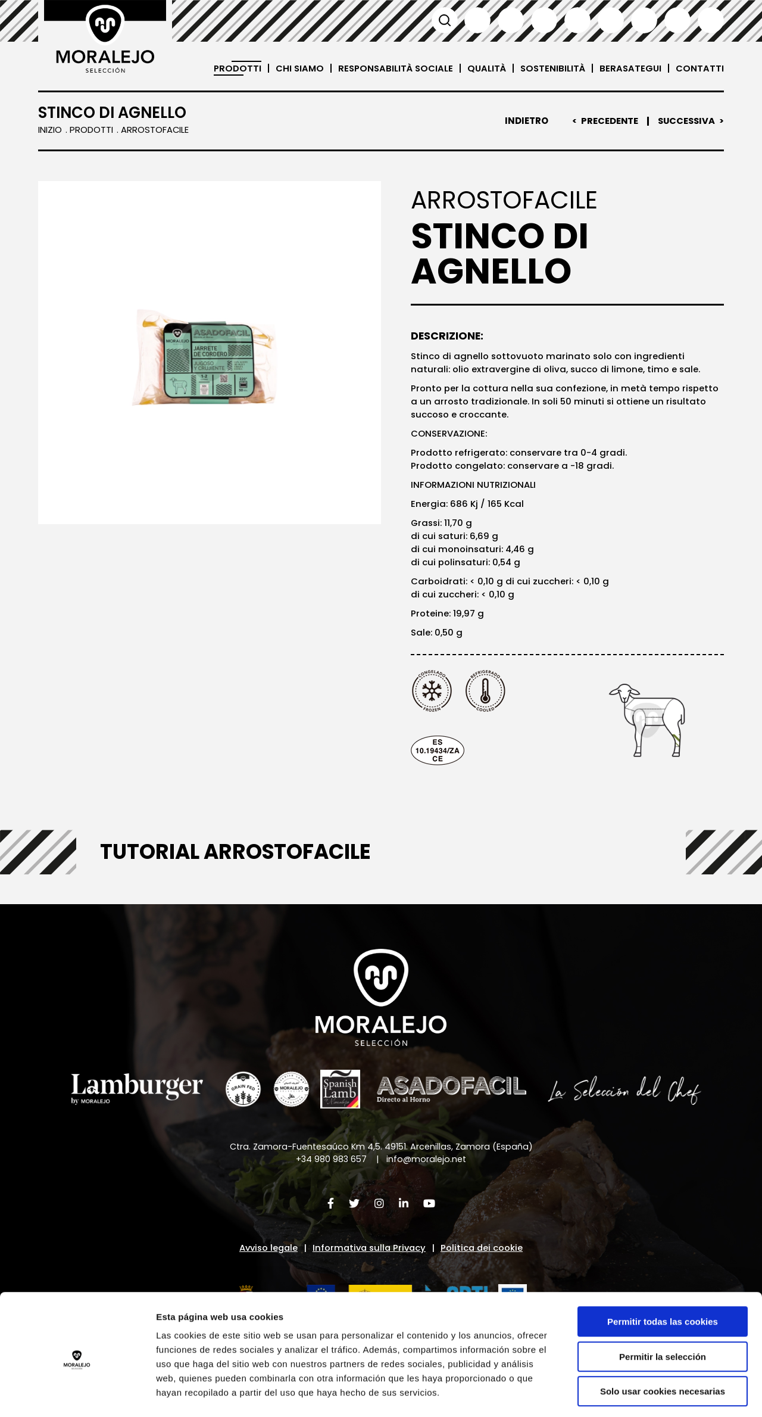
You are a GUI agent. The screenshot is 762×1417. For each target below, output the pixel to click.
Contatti (700, 68)
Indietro (523, 121)
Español (477, 20)
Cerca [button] (444, 20)
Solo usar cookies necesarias (662, 1341)
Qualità (484, 68)
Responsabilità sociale (391, 68)
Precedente (607, 121)
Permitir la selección (662, 1306)
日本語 (644, 20)
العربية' (711, 20)
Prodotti (231, 68)
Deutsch (611, 20)
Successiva (685, 121)
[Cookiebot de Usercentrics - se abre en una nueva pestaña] (77, 1394)
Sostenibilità (551, 68)
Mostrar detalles (639, 1393)
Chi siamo (293, 68)
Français (544, 20)
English (511, 20)
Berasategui (630, 68)
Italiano (577, 20)
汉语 (677, 20)
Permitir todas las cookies (662, 1271)
